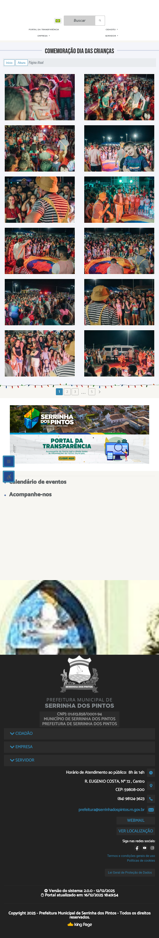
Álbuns (22, 63)
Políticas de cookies (141, 860)
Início (9, 63)
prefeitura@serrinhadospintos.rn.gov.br (111, 809)
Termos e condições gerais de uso (131, 856)
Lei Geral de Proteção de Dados (130, 872)
